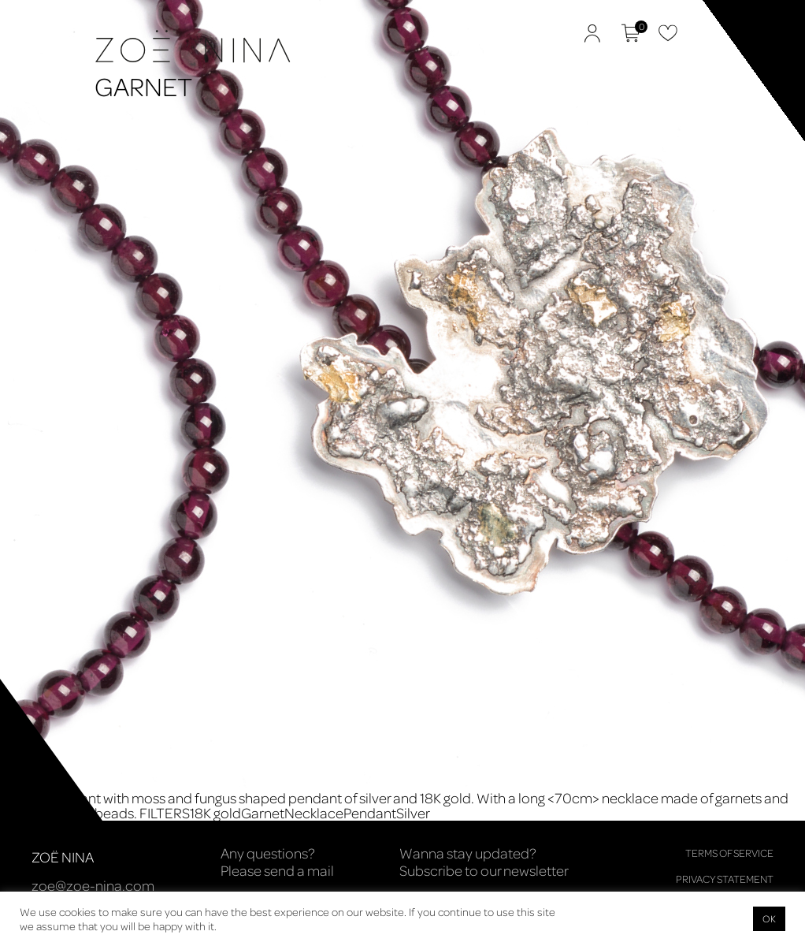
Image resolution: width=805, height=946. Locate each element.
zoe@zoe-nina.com (93, 885)
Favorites (667, 33)
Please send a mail (277, 870)
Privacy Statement (724, 878)
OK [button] (769, 918)
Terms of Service (729, 852)
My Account (592, 33)
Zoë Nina (63, 83)
